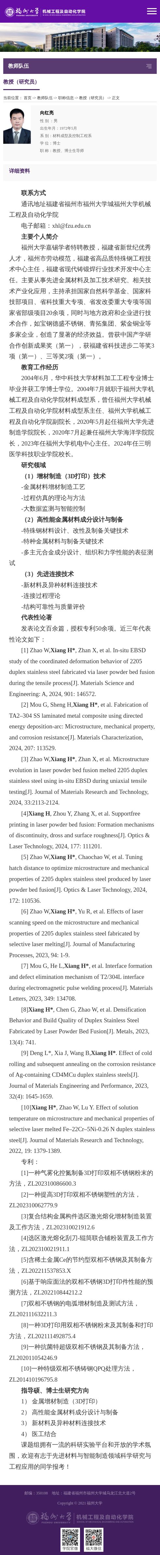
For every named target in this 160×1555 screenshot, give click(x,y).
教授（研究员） (92, 98)
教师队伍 (45, 98)
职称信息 (66, 98)
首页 (28, 98)
